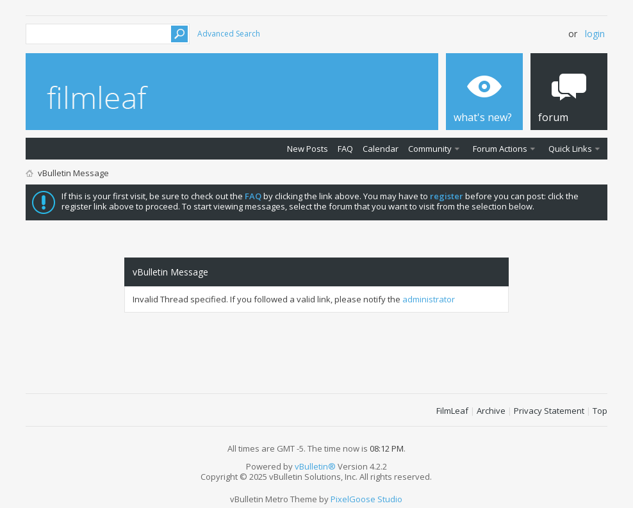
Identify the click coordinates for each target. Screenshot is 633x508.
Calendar (381, 148)
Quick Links (570, 148)
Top (600, 410)
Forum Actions (500, 148)
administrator (428, 299)
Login (595, 34)
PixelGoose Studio (366, 499)
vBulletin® (315, 466)
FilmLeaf (452, 410)
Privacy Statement (549, 410)
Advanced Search (228, 33)
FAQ (345, 148)
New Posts (307, 148)
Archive (491, 410)
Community (430, 148)
